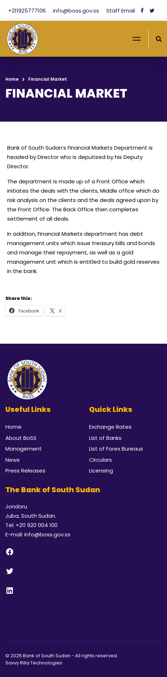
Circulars (100, 460)
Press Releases (25, 470)
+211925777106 (27, 10)
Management (23, 448)
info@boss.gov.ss (76, 10)
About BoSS (20, 438)
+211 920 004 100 (37, 525)
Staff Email (120, 10)
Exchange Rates (110, 427)
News (12, 460)
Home (12, 79)
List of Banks (105, 438)
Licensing (101, 470)
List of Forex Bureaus (116, 448)
